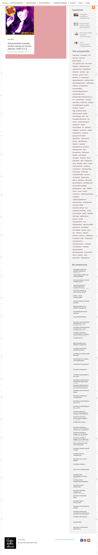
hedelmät (84, 102)
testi (84, 221)
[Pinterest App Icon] (85, 540)
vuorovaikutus (77, 246)
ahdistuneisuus (84, 66)
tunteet (83, 230)
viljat (82, 238)
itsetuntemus (77, 133)
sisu (86, 208)
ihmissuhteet (77, 127)
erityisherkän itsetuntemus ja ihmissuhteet (83, 97)
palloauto (81, 180)
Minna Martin (77, 61)
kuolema (83, 158)
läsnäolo (79, 163)
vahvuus (85, 233)
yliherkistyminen (78, 252)
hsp (87, 116)
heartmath (76, 102)
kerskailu (86, 147)
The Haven (88, 63)
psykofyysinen (77, 188)
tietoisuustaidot (88, 224)
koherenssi (85, 152)
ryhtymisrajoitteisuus (79, 199)
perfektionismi (88, 183)
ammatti (82, 72)
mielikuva (87, 166)
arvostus (75, 74)
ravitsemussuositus (87, 194)
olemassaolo (85, 177)
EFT (90, 55)
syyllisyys (90, 213)
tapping (75, 219)
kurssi (89, 158)
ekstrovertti (85, 77)
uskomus (79, 233)
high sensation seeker (80, 111)
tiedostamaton (77, 224)
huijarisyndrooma (83, 122)
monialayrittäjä (86, 169)
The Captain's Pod (78, 63)
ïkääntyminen (85, 258)
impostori (88, 127)
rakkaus (89, 188)
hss (88, 119)
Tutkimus (75, 66)
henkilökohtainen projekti (81, 105)
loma (74, 163)
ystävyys (80, 255)
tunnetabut (84, 227)
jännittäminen (82, 141)
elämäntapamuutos (79, 83)
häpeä (83, 124)
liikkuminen (88, 160)
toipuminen (76, 227)
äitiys (85, 255)
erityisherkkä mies (78, 94)
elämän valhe (89, 80)
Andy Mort (76, 55)
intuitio (89, 130)
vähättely (86, 246)
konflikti (75, 155)
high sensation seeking (80, 113)
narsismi (87, 174)
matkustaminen (78, 166)
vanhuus (81, 235)
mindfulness (77, 169)
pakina (75, 180)
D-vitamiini (83, 55)
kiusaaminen (77, 152)
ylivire (74, 255)
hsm (83, 116)
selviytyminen (87, 202)
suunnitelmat (77, 213)
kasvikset (82, 144)
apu (87, 72)
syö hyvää (76, 216)
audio (81, 74)
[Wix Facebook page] (81, 540)
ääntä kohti (76, 258)
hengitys (90, 102)
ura (74, 233)
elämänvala (90, 83)
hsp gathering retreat (79, 119)
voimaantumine (78, 241)
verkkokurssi (90, 235)
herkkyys (75, 108)
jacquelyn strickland (79, 136)
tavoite (81, 219)
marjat (90, 163)
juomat (75, 141)
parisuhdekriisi (77, 183)
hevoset (81, 108)
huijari (75, 122)
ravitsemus (76, 194)
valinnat (75, 235)
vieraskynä (76, 238)
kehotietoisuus (77, 147)
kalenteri (75, 144)
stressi (89, 210)
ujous (89, 230)
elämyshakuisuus (78, 80)
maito (85, 163)
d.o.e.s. (86, 74)
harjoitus (88, 99)
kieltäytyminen (77, 149)
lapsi (82, 160)
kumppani (76, 158)
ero (74, 99)
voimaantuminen (78, 244)
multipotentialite (78, 174)
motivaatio (84, 172)
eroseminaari (80, 99)
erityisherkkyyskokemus (80, 91)
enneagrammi (83, 86)
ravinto (85, 191)
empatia (75, 86)
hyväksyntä (76, 124)
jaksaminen (76, 138)
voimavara (88, 244)
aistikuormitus (77, 69)
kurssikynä (76, 160)
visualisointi (88, 238)
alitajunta (76, 72)
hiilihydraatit (77, 116)
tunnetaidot (76, 230)
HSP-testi (82, 58)
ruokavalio (76, 197)
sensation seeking (78, 208)
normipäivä (76, 177)
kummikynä (82, 155)
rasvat (74, 191)
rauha (79, 191)
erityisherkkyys (77, 88)
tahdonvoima (84, 216)
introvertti (83, 130)
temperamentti (77, 221)
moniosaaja (76, 172)
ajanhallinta (87, 69)
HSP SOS (75, 58)
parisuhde (88, 180)
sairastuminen (77, 202)
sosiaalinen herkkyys (79, 210)
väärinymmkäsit (78, 249)
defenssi (75, 77)
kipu (84, 149)
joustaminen (85, 138)
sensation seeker (78, 205)
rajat (84, 188)
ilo (83, 127)
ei (79, 77)
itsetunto (85, 133)
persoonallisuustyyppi (80, 185)
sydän (84, 213)
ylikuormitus (88, 252)
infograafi (76, 130)
